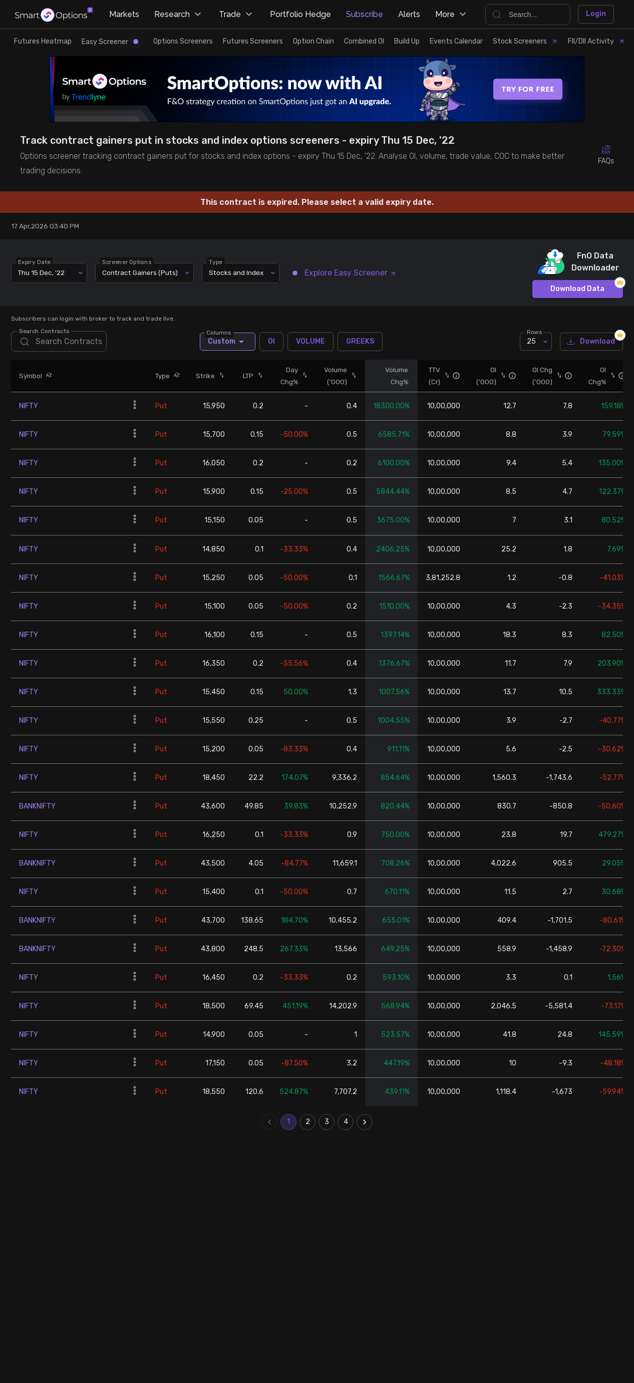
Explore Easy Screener (344, 273)
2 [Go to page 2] (307, 1122)
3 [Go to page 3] (326, 1122)
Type (216, 261)
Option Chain (313, 41)
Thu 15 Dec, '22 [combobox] (41, 272)
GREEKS (360, 342)
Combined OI (364, 41)
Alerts (409, 14)
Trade (237, 14)
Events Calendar (456, 41)
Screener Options (127, 261)
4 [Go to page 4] (345, 1122)
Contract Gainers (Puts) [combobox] (140, 272)
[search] (59, 341)
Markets (124, 14)
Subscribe (364, 14)
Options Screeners (183, 41)
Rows (534, 332)
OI (271, 342)
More (452, 14)
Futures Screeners (253, 41)
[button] (47, 376)
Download (591, 342)
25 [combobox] (531, 341)
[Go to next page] (365, 1122)
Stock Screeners (525, 41)
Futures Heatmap (43, 41)
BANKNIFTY (37, 806)
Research (179, 14)
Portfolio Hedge (300, 14)
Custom (227, 342)
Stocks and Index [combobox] (236, 272)
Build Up (407, 41)
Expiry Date (35, 261)
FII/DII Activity (596, 41)
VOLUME (310, 342)
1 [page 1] (288, 1122)
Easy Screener (110, 42)
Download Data (577, 289)
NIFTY (28, 406)
